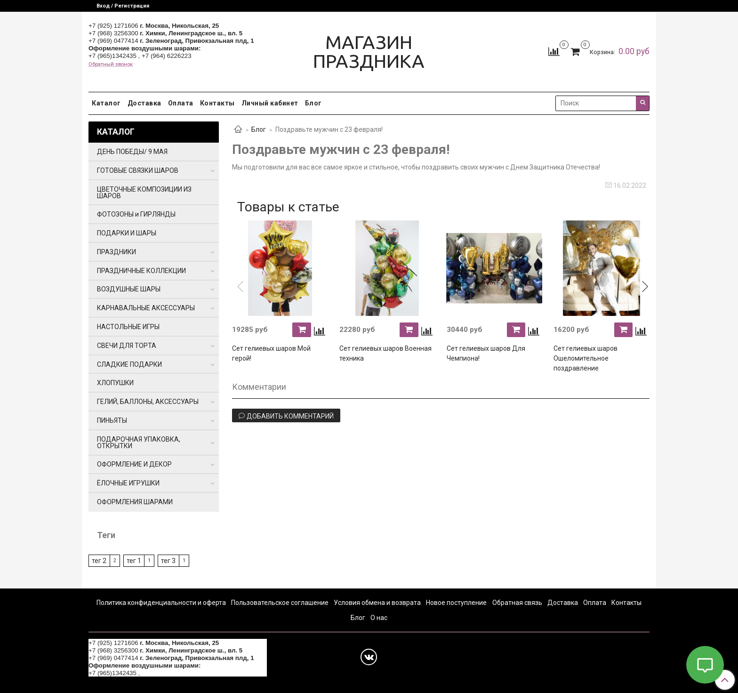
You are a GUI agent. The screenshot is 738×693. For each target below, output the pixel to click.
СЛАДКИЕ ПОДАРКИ (129, 364)
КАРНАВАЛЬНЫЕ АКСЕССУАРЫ (146, 308)
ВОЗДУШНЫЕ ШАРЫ (128, 289)
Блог (313, 103)
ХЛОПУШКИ (115, 383)
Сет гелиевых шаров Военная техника (385, 353)
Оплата (180, 103)
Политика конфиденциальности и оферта (161, 602)
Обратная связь (517, 602)
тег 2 (99, 560)
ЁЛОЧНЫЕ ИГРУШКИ (128, 483)
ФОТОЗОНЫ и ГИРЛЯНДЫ (136, 214)
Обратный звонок (110, 64)
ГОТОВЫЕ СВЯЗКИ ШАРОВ (137, 170)
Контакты (217, 103)
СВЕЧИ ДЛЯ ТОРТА (126, 345)
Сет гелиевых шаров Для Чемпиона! (486, 353)
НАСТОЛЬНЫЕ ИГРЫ (128, 326)
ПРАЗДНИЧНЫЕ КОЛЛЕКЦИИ (141, 270)
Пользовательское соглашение (280, 602)
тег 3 (168, 560)
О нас (378, 617)
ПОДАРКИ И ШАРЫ (126, 233)
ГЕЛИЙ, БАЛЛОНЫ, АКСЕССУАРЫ (148, 401)
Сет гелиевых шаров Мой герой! (271, 353)
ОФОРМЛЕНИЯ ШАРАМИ (135, 502)
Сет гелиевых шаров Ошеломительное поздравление (586, 358)
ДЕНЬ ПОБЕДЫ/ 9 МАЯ (132, 151)
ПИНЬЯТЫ (112, 420)
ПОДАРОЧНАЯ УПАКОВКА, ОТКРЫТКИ (138, 442)
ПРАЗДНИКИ (116, 252)
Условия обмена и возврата (377, 602)
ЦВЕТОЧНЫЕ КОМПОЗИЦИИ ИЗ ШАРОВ (144, 192)
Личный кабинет (269, 103)
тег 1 (134, 560)
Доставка (144, 103)
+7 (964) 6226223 (167, 55)
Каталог (106, 103)
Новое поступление (456, 602)
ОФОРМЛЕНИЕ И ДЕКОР (134, 464)
